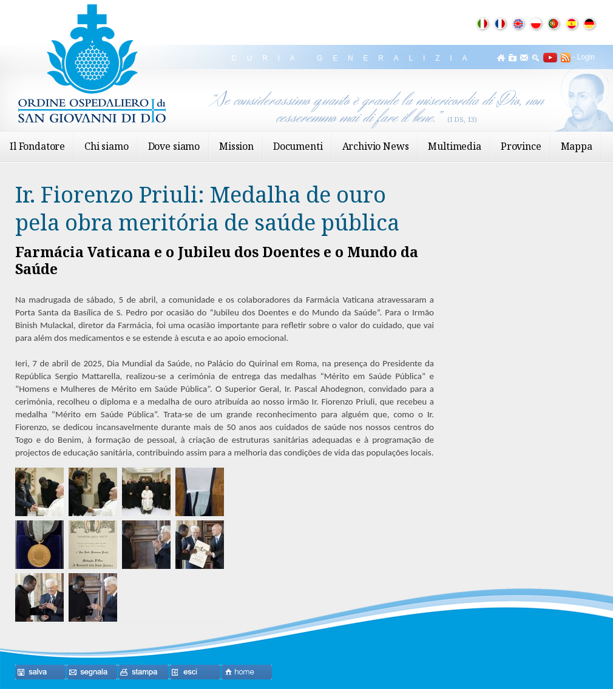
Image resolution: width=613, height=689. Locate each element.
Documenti (298, 146)
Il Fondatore (37, 146)
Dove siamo (174, 146)
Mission (236, 146)
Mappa (576, 146)
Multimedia (454, 146)
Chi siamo (106, 146)
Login (586, 57)
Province (521, 146)
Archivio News (375, 146)
